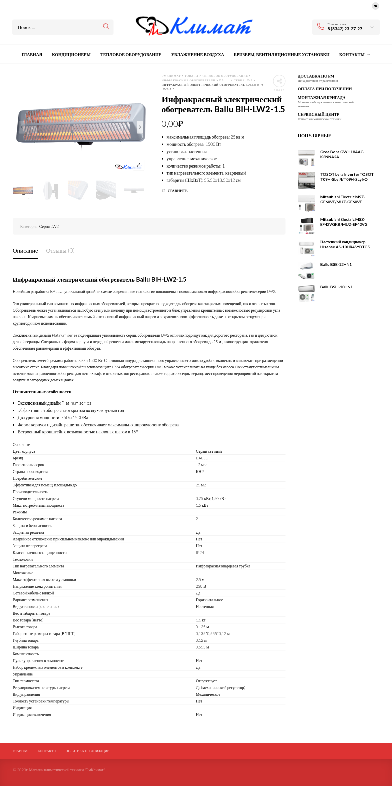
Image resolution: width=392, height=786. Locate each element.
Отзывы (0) (60, 250)
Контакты (47, 751)
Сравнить (178, 190)
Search (106, 26)
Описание (25, 250)
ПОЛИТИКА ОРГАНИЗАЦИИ (88, 751)
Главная (20, 751)
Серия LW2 (49, 226)
